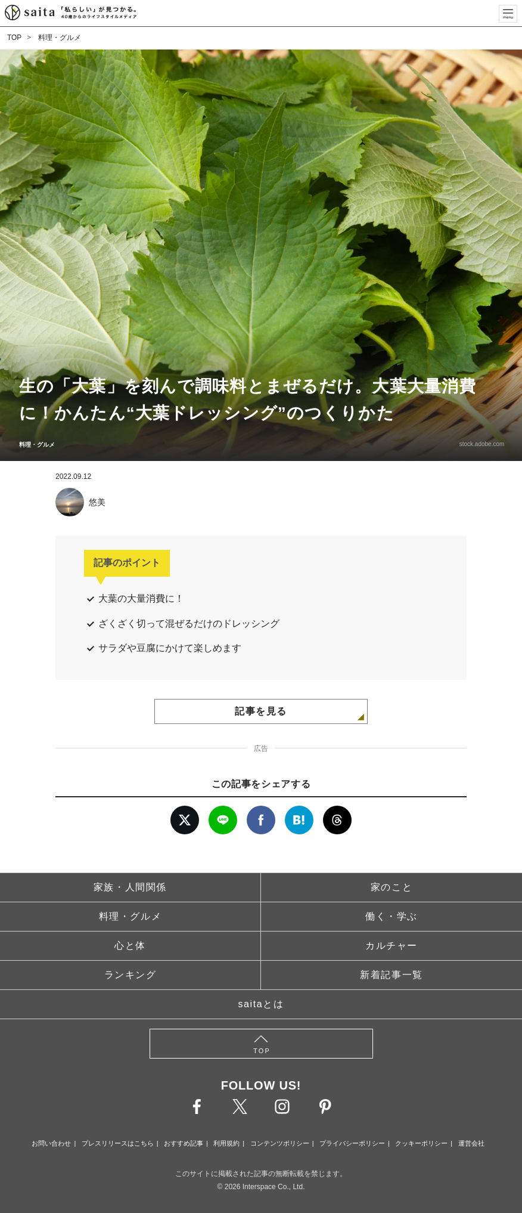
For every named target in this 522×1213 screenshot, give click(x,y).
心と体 (130, 945)
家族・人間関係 (130, 887)
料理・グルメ (59, 37)
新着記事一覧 (391, 975)
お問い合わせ (51, 1143)
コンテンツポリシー (279, 1143)
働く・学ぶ (391, 916)
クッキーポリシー (421, 1143)
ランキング (130, 975)
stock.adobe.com (480, 444)
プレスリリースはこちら (118, 1143)
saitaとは (261, 1004)
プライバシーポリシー (352, 1143)
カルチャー (391, 945)
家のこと (391, 887)
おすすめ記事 (183, 1143)
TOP (14, 37)
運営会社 (471, 1143)
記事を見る (261, 711)
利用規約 (226, 1143)
